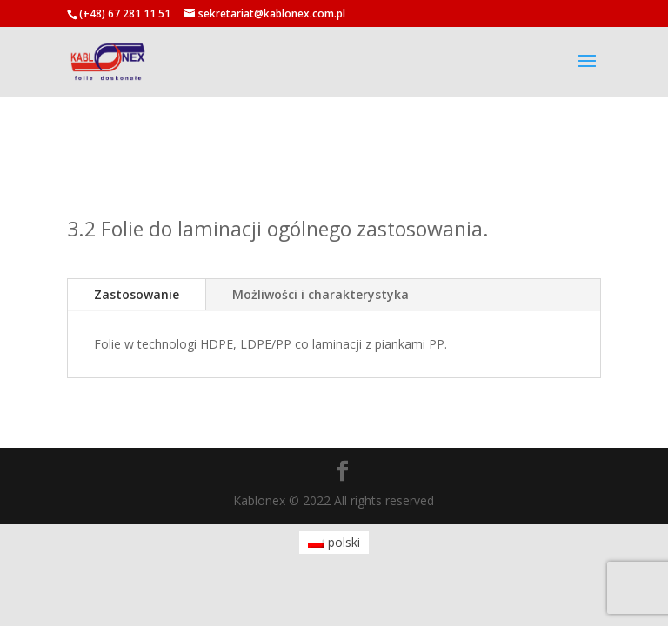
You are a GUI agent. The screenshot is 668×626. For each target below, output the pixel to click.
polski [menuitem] (344, 542)
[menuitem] (334, 542)
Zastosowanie (136, 294)
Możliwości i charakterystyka (320, 294)
